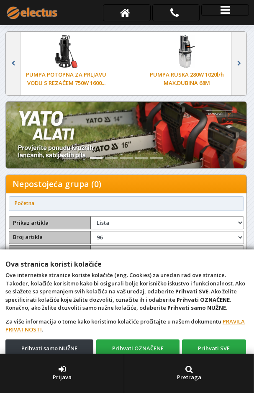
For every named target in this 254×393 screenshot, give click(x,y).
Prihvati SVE (214, 348)
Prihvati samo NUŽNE (49, 348)
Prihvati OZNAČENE (138, 348)
